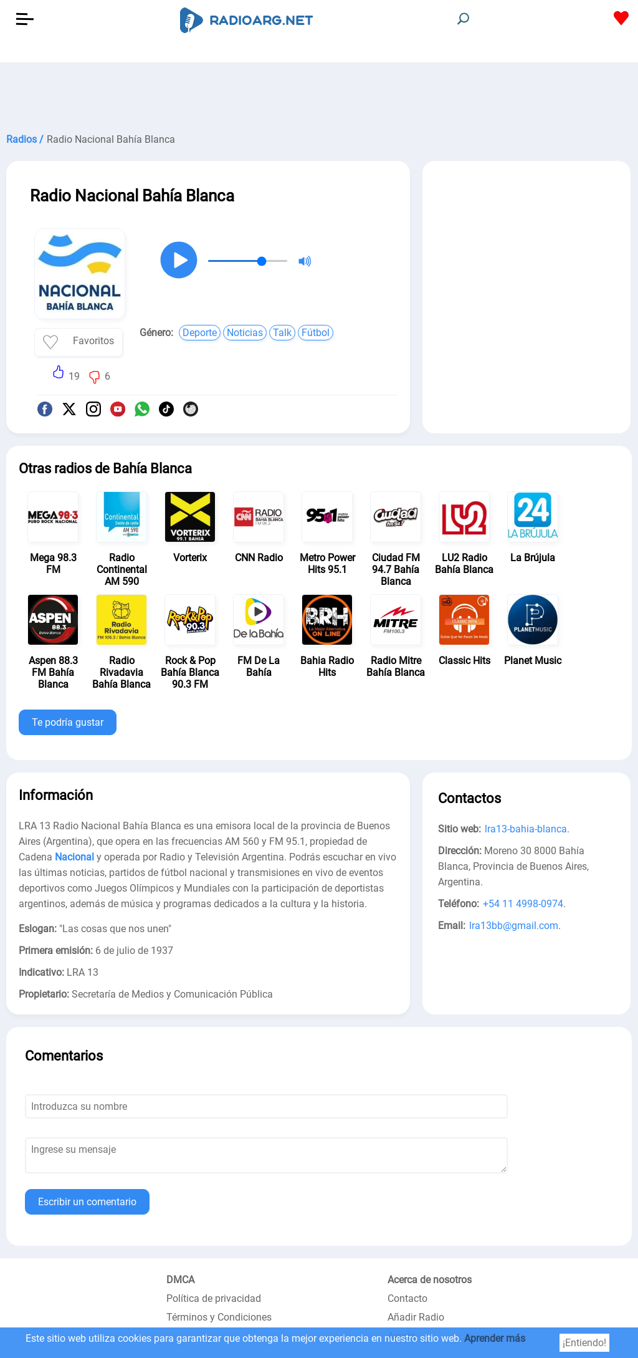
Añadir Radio (416, 1317)
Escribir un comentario (87, 1202)
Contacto (407, 1298)
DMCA (180, 1280)
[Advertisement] (319, 93)
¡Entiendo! (584, 1343)
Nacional (74, 857)
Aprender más (494, 1338)
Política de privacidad (213, 1298)
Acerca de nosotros (430, 1280)
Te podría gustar (67, 722)
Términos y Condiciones (219, 1317)
